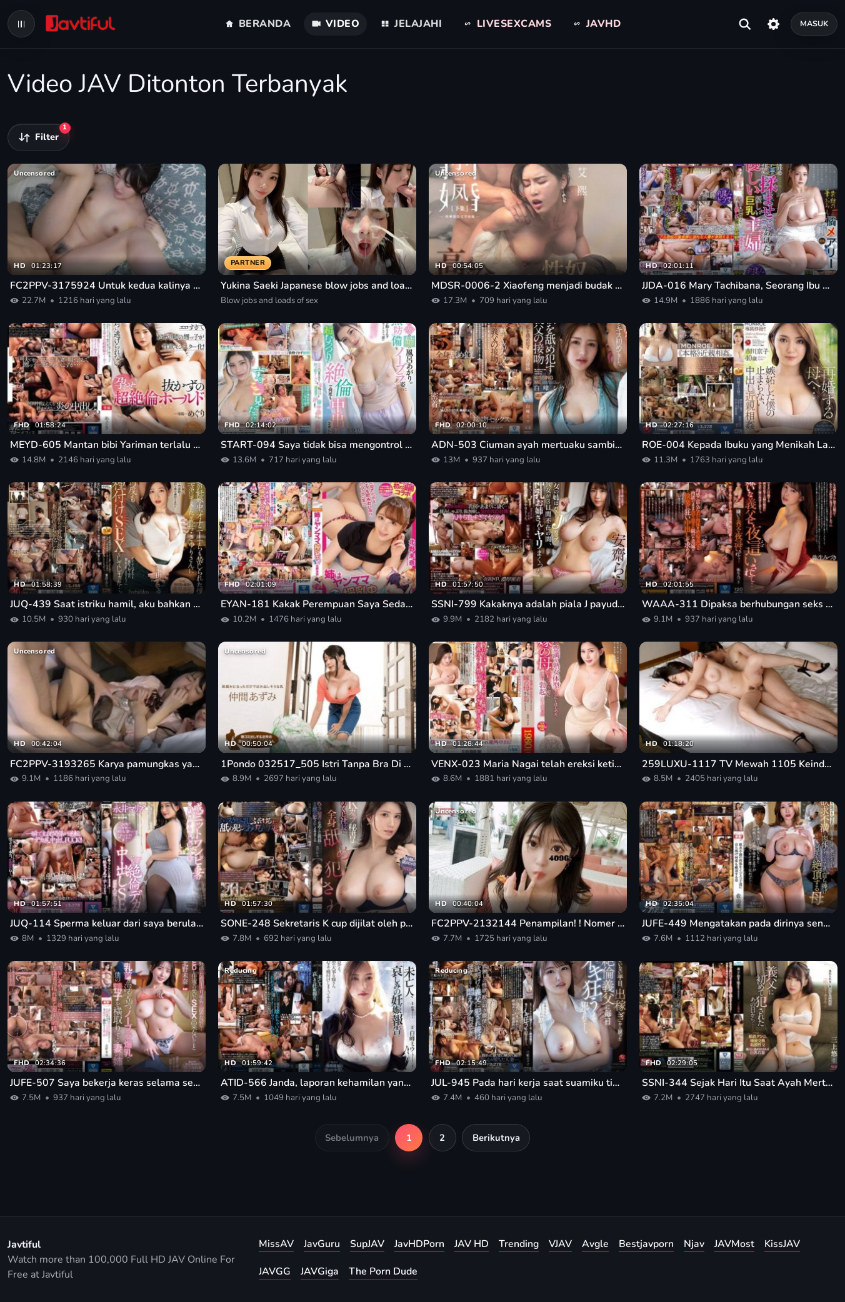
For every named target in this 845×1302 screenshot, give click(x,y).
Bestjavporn (646, 1244)
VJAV (560, 1244)
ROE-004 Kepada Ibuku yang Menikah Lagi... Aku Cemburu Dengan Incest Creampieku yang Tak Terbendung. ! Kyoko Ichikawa (738, 445)
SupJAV (367, 1244)
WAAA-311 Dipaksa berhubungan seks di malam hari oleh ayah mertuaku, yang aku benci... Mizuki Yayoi (738, 604)
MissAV (276, 1244)
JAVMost (734, 1244)
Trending (519, 1244)
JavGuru (322, 1244)
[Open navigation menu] (21, 23)
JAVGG (275, 1271)
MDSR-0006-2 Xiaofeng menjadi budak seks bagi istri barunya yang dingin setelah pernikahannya (527, 285)
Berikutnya (496, 1137)
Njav (694, 1244)
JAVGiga (320, 1271)
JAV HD (471, 1244)
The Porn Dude (383, 1271)
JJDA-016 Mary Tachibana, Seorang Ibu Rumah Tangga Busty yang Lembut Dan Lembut (738, 285)
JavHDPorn (419, 1244)
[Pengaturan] (773, 23)
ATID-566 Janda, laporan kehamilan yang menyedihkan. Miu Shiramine (317, 1083)
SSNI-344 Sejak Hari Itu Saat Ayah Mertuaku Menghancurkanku (738, 1083)
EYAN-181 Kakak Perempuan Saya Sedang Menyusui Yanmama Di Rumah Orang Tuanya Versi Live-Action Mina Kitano (317, 604)
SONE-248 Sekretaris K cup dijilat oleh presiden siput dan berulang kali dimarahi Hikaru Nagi (317, 923)
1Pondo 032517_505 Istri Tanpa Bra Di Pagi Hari (317, 764)
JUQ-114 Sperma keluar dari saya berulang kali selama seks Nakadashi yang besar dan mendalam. (106, 923)
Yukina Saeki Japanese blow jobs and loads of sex (317, 285)
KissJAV (782, 1244)
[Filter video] (38, 137)
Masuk (814, 23)
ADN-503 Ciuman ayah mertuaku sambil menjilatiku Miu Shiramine (527, 445)
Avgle (595, 1244)
